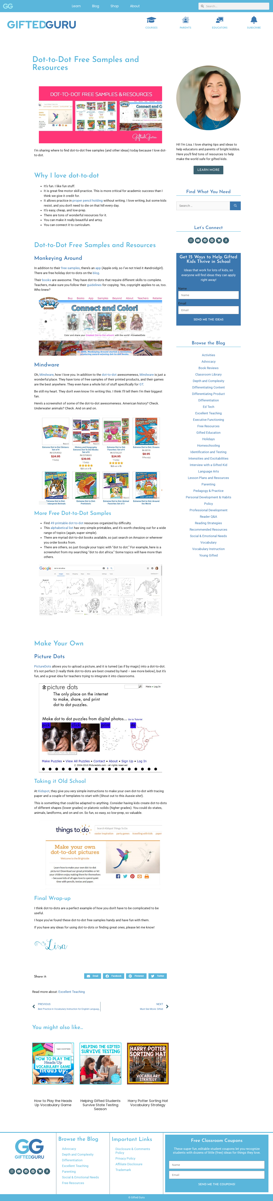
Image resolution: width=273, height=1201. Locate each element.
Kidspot (43, 791)
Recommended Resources (208, 529)
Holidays (208, 439)
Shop (115, 5)
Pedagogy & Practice (208, 491)
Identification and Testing (208, 452)
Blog (95, 5)
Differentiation (208, 400)
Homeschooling (208, 445)
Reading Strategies (208, 523)
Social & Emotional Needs (208, 536)
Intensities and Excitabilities (208, 458)
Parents (185, 28)
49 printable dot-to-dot (67, 523)
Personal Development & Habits (208, 497)
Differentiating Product (208, 394)
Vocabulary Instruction (208, 549)
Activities (208, 355)
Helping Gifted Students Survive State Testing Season (100, 1104)
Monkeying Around (58, 258)
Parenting (208, 484)
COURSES (151, 28)
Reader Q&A (208, 516)
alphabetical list (62, 528)
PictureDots (42, 666)
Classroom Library (208, 374)
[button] (92, 976)
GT (141, 384)
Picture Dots (49, 657)
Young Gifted (208, 555)
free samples (70, 268)
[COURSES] (151, 20)
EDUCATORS (220, 28)
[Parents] (185, 20)
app (98, 268)
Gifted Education (208, 432)
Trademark (123, 1170)
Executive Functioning (208, 420)
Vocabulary (208, 542)
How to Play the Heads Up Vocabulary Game (53, 1102)
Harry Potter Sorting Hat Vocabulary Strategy (148, 1102)
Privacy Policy (125, 1158)
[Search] (235, 205)
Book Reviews (208, 368)
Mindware (46, 365)
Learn (76, 5)
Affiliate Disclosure (128, 1164)
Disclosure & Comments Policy (132, 1151)
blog (96, 273)
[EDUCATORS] (220, 20)
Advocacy (209, 361)
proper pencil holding (87, 200)
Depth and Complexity (208, 381)
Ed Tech (208, 407)
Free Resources (208, 426)
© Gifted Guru (136, 1197)
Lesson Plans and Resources (208, 478)
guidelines (94, 285)
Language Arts (208, 471)
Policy (208, 504)
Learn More (208, 170)
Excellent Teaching (71, 992)
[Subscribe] (254, 20)
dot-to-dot (109, 375)
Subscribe (254, 28)
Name (182, 288)
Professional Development (209, 510)
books (46, 280)
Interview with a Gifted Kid (208, 465)
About (135, 5)
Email (182, 303)
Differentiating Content (208, 387)
